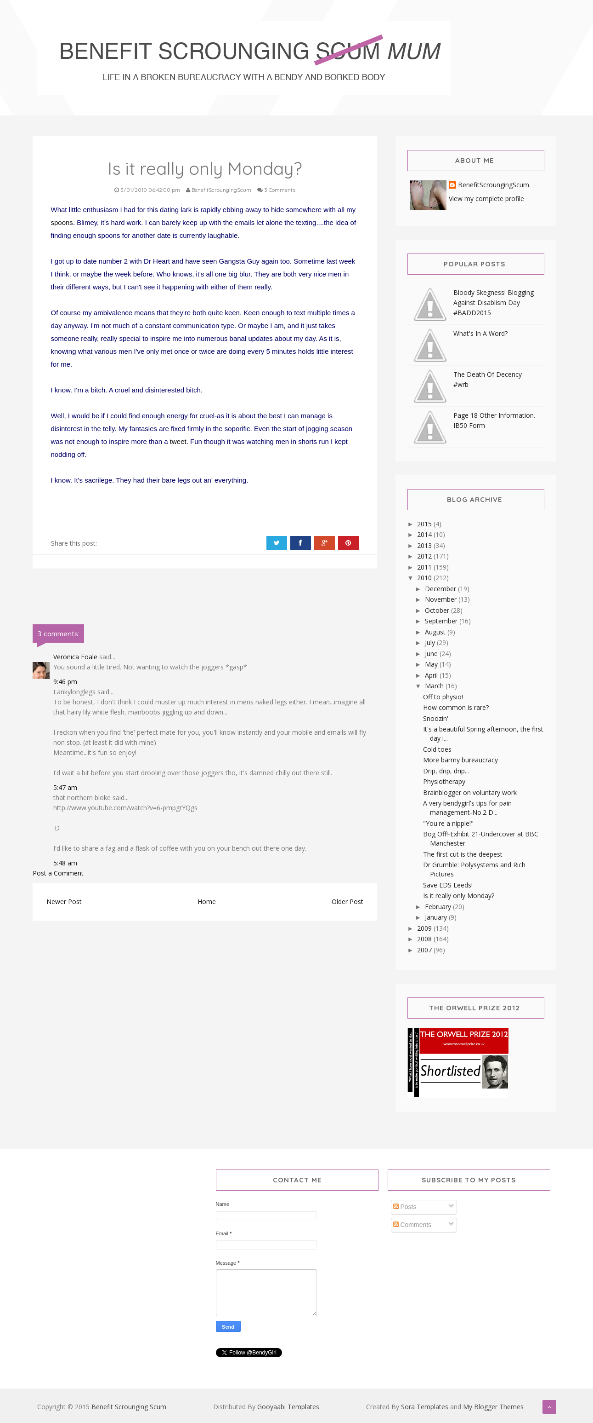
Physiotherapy (444, 781)
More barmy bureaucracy (460, 759)
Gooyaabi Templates (288, 1406)
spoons (62, 222)
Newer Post (64, 901)
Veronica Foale (75, 656)
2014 (425, 534)
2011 (425, 567)
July (431, 642)
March (435, 685)
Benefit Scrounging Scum (128, 1406)
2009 (425, 928)
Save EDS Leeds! (448, 885)
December (441, 588)
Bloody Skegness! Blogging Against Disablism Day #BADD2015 (493, 302)
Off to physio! (443, 696)
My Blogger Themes (493, 1406)
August (436, 632)
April (432, 675)
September (442, 620)
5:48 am (65, 862)
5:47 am (65, 787)
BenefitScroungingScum (493, 185)
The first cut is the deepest (463, 854)
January (437, 917)
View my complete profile (486, 198)
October (438, 610)
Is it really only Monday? (458, 895)
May (432, 664)
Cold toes (437, 749)
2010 (425, 577)
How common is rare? (456, 707)
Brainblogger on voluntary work (470, 792)
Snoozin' (435, 718)
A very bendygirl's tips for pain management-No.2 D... (467, 808)
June (432, 653)
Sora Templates (424, 1406)
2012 (425, 556)
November (441, 599)
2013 (425, 545)
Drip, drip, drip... (446, 770)
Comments (412, 1224)
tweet (178, 441)
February (439, 906)
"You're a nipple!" (448, 823)
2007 (425, 949)
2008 (425, 938)
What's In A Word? (480, 333)
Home (207, 901)
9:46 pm (65, 681)
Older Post (347, 901)
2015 (425, 523)
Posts (405, 1206)
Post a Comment (58, 873)
